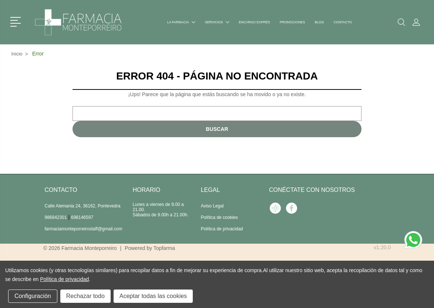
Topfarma (164, 248)
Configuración (32, 296)
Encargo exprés (254, 22)
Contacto (343, 22)
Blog (319, 22)
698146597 (82, 217)
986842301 (56, 217)
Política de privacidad (222, 228)
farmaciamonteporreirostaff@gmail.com (83, 228)
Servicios (217, 22)
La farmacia (181, 22)
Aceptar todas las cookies (153, 296)
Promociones (292, 22)
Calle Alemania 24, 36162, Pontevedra (83, 206)
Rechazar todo (85, 296)
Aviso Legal (212, 206)
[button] (16, 21)
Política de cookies (219, 217)
